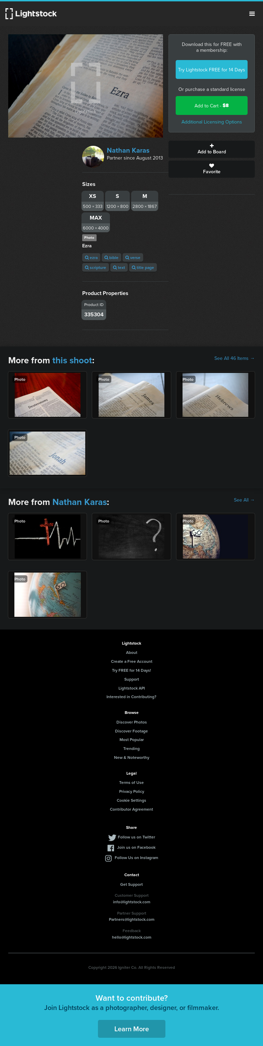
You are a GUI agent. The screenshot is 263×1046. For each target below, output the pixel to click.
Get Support (131, 884)
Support (131, 679)
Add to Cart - (212, 105)
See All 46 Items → (234, 358)
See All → (244, 499)
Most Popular (132, 739)
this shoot (72, 360)
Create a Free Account (131, 661)
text (119, 267)
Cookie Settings (131, 800)
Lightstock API (131, 688)
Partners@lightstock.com (131, 919)
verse (132, 257)
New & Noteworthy (131, 757)
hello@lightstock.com (131, 937)
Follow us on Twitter (136, 837)
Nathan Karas (128, 150)
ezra (91, 257)
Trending (131, 748)
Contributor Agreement (131, 809)
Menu (252, 13)
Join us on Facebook (136, 847)
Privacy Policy (131, 791)
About (131, 652)
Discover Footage (131, 731)
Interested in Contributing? (131, 697)
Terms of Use (131, 782)
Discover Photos (131, 722)
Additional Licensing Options (211, 121)
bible (111, 257)
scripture (95, 267)
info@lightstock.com (131, 902)
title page (143, 267)
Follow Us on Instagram (136, 857)
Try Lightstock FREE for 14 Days (211, 69)
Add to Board (212, 149)
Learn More (131, 1029)
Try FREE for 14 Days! (131, 670)
